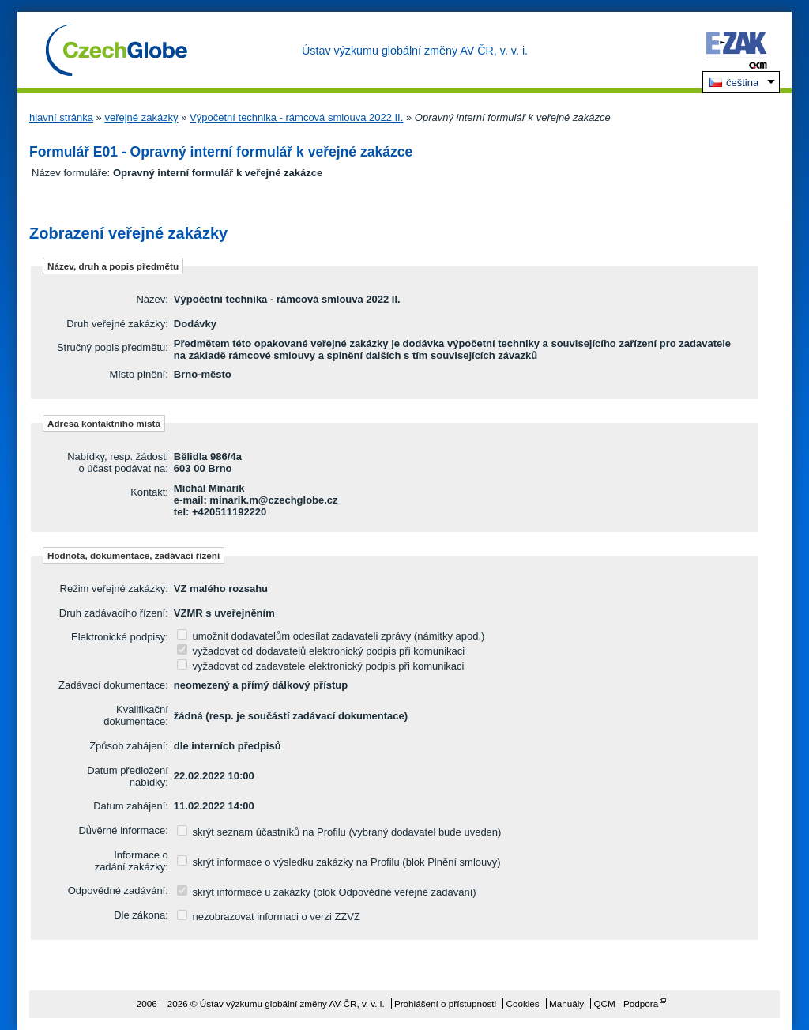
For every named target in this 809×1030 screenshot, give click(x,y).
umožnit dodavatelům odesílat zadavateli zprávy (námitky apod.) (331, 636)
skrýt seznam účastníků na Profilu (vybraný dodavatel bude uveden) (339, 832)
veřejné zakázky (141, 117)
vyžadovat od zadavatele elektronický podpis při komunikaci (321, 666)
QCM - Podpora (625, 1003)
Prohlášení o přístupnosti (445, 1003)
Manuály (566, 1003)
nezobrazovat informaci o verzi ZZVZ (268, 916)
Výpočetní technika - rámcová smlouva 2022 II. (296, 117)
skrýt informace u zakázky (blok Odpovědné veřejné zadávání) (326, 892)
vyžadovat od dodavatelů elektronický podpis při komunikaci (321, 651)
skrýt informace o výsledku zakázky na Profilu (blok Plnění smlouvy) (339, 862)
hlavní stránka (61, 117)
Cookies (522, 1003)
